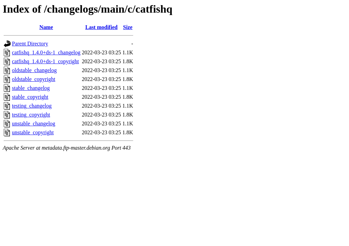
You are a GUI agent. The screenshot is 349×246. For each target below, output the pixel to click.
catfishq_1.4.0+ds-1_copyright (45, 61)
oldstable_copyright (33, 79)
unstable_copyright (33, 132)
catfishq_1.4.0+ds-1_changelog (46, 52)
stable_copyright (30, 97)
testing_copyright (31, 115)
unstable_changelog (33, 123)
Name (46, 27)
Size (128, 27)
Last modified (101, 27)
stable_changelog (31, 88)
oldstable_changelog (34, 70)
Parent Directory (30, 43)
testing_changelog (31, 106)
